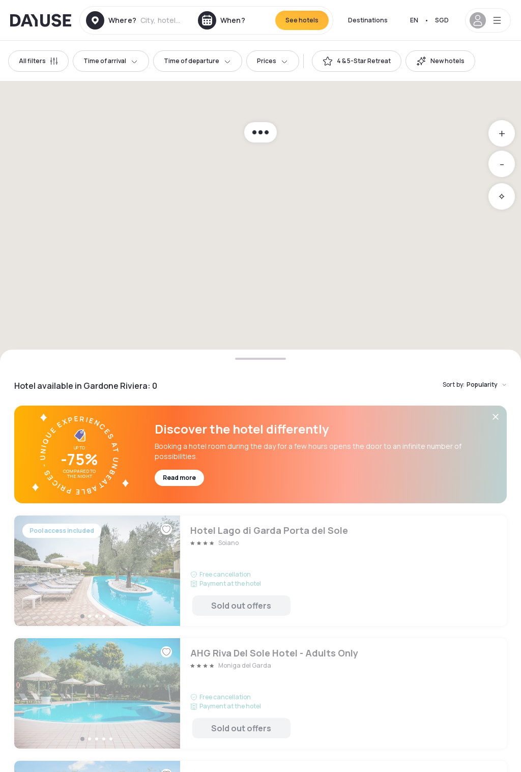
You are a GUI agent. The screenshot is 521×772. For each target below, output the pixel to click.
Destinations (368, 20)
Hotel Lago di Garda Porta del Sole (260, 571)
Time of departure (197, 60)
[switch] (356, 61)
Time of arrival (110, 60)
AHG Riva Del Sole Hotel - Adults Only (260, 693)
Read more (179, 477)
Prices (272, 60)
